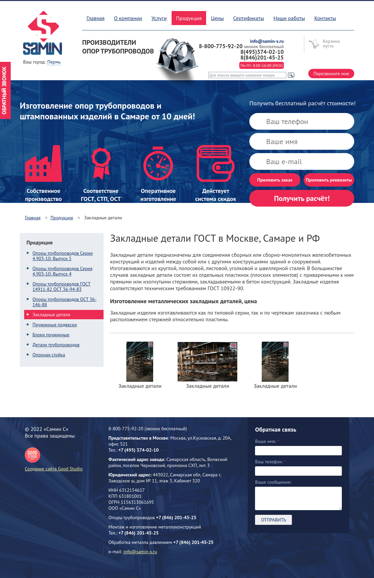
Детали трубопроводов (56, 345)
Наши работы (289, 18)
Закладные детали (51, 315)
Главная (95, 18)
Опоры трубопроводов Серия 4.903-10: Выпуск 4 (62, 271)
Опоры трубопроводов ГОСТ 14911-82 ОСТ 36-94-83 (61, 286)
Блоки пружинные (51, 335)
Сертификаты (248, 18)
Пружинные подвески (55, 325)
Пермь (53, 62)
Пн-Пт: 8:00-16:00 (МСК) (261, 65)
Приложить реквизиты (329, 180)
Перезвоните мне (331, 74)
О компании (128, 18)
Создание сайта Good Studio (53, 459)
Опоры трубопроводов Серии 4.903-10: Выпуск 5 (63, 255)
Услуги (159, 18)
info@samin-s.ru (140, 552)
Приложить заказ (275, 180)
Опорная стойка (49, 355)
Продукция (62, 217)
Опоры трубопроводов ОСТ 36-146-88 (65, 302)
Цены (217, 18)
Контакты (325, 18)
